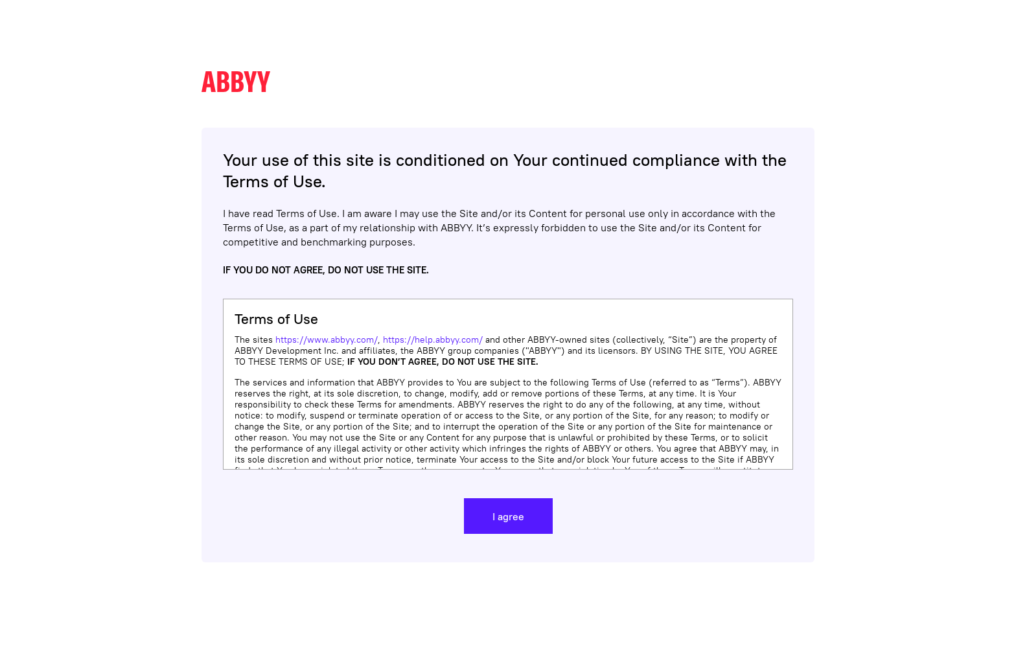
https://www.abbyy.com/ (326, 339)
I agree (508, 516)
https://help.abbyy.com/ (433, 339)
